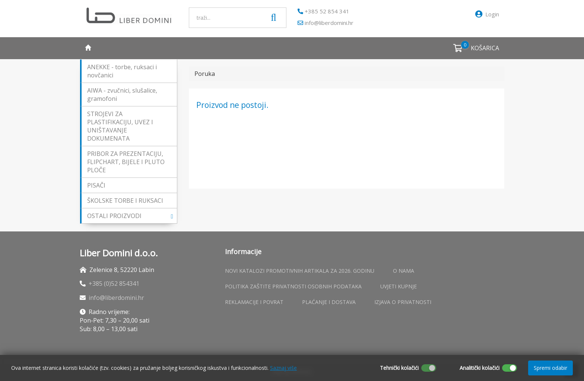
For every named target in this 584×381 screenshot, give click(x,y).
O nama (403, 270)
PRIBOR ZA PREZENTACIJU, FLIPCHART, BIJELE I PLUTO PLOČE (126, 162)
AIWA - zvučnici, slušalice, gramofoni (122, 94)
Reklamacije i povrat (254, 301)
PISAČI (96, 185)
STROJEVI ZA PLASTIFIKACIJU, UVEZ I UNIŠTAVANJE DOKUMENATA (120, 126)
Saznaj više (283, 367)
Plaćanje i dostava (329, 301)
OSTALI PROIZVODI (130, 216)
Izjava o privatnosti (402, 301)
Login (487, 14)
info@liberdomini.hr (325, 22)
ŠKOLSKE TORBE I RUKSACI (125, 200)
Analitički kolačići (479, 367)
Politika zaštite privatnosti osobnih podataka (293, 286)
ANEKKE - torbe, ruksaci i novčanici (122, 71)
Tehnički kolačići (399, 367)
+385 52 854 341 (323, 11)
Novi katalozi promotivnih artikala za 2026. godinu (299, 270)
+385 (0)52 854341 (114, 283)
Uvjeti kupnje (398, 286)
